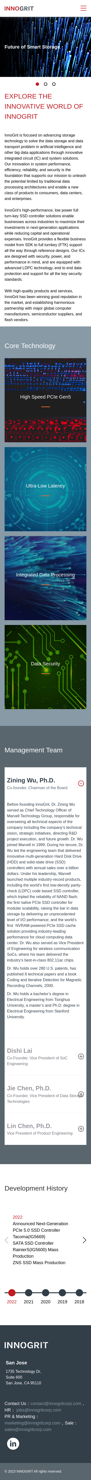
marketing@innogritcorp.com (32, 1423)
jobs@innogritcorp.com (39, 1410)
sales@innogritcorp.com (28, 1429)
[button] (84, 1240)
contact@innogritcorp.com (56, 1403)
